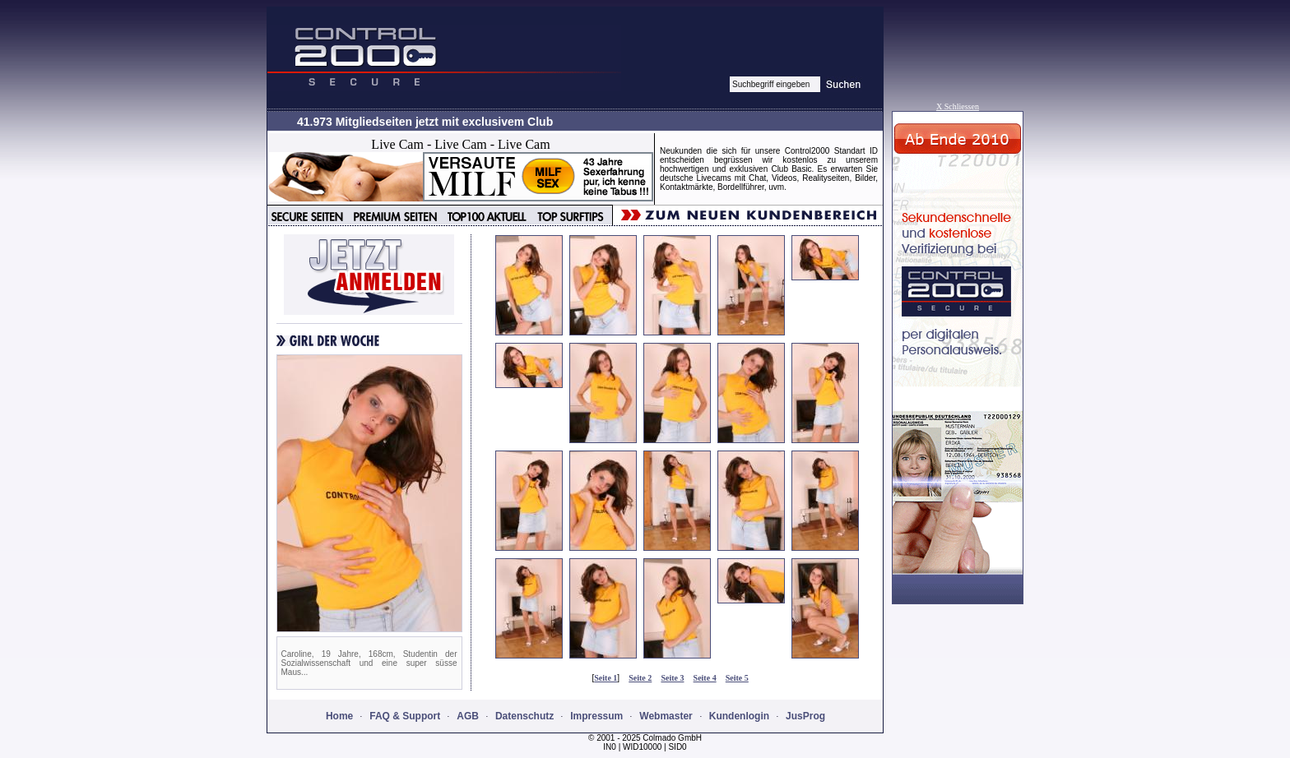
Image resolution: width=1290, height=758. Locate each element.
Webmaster (665, 716)
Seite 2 (640, 677)
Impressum (596, 716)
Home (339, 716)
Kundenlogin (739, 716)
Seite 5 (737, 677)
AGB (468, 716)
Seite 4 (705, 677)
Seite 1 (605, 677)
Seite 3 (672, 677)
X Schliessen (957, 106)
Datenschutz (524, 716)
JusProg (805, 716)
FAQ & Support (404, 716)
